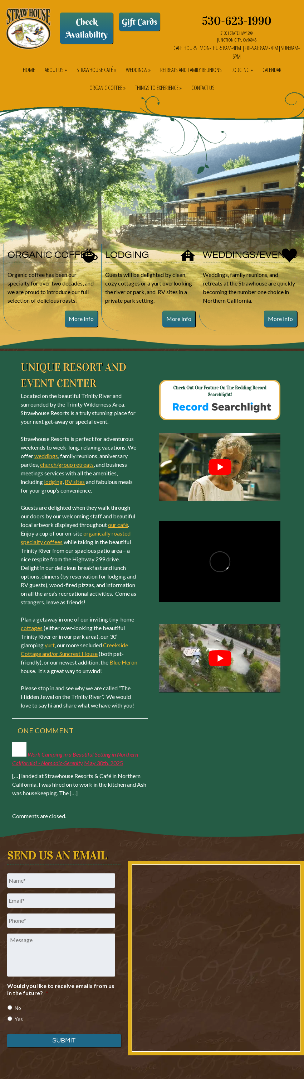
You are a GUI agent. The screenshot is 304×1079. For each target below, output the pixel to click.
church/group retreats (67, 464)
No (18, 1008)
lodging (53, 481)
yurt (50, 645)
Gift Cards (139, 21)
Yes (19, 1019)
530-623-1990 (237, 21)
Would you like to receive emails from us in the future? (60, 989)
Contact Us (203, 88)
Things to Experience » (158, 88)
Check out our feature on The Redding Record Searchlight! (219, 401)
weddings (46, 455)
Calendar (272, 70)
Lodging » (242, 70)
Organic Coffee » (107, 88)
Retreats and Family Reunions (191, 70)
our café (118, 524)
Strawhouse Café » (96, 70)
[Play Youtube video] (219, 467)
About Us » (56, 70)
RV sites (75, 481)
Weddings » (138, 70)
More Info (81, 318)
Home (29, 70)
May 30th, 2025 (103, 762)
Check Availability (86, 28)
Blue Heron (123, 662)
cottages (32, 627)
